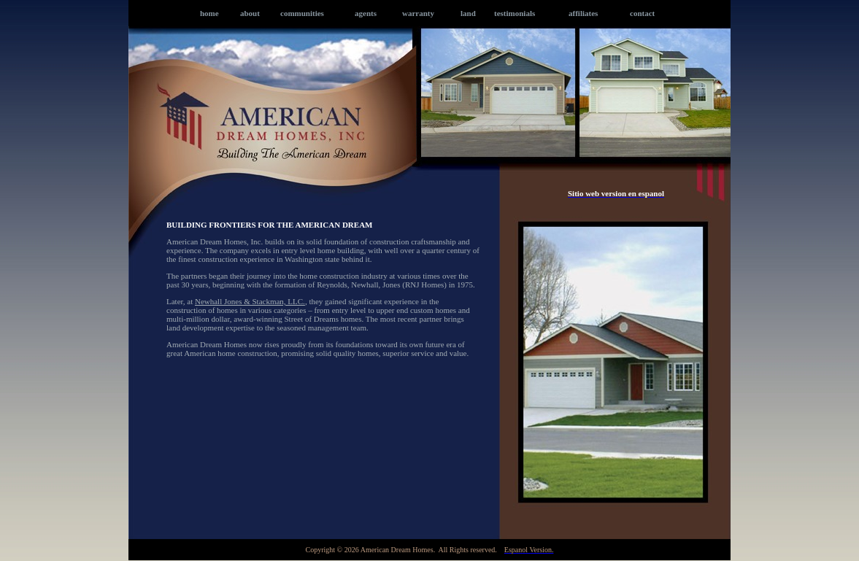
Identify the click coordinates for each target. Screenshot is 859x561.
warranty (418, 13)
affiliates (583, 13)
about (250, 13)
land (468, 13)
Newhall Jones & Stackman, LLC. (250, 301)
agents (366, 13)
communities (302, 13)
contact (642, 13)
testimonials (514, 13)
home (209, 13)
